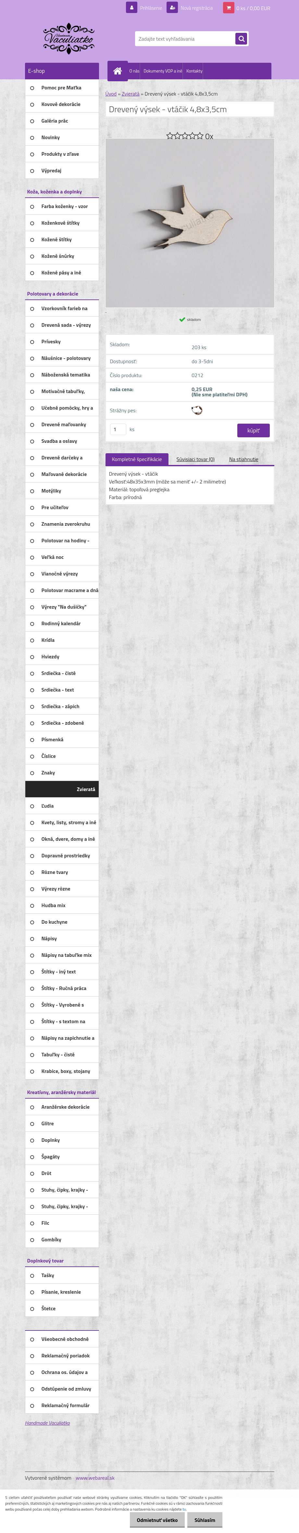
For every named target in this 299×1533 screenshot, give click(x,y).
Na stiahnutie (243, 459)
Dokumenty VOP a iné (162, 71)
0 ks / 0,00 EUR (253, 8)
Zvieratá (131, 94)
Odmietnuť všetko (154, 1520)
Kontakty (194, 71)
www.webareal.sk (95, 1478)
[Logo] (69, 38)
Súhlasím (203, 1520)
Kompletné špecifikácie (137, 459)
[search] (241, 39)
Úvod (111, 94)
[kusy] (118, 429)
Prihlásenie (147, 8)
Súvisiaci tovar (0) (196, 459)
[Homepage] (119, 71)
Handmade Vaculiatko (47, 1423)
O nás (135, 71)
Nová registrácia (195, 8)
